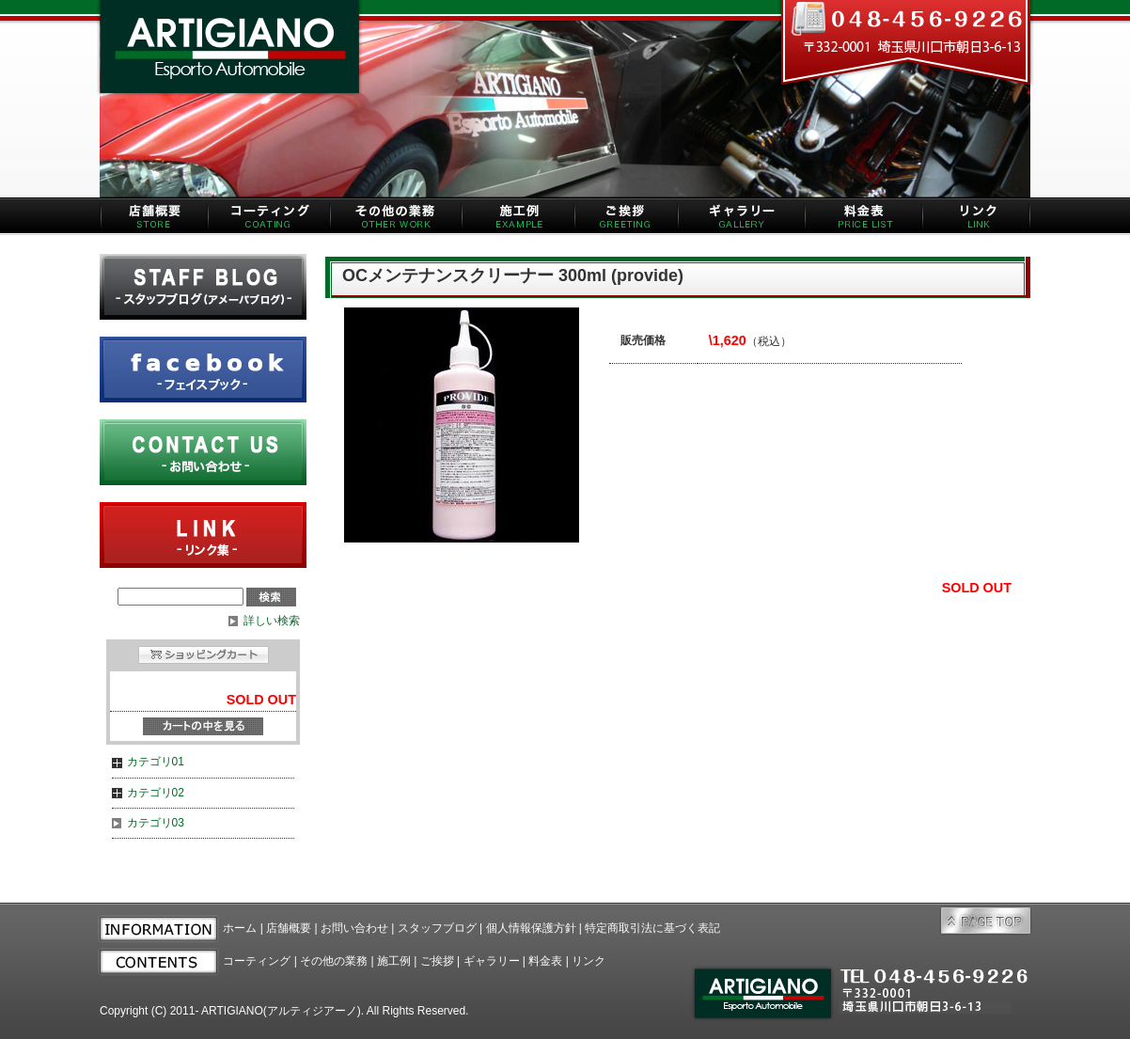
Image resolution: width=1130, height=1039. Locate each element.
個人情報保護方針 (531, 928)
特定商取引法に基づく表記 (652, 928)
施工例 (394, 961)
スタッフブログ (437, 928)
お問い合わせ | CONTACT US (203, 452)
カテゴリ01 (155, 761)
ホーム (240, 928)
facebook (203, 369)
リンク (588, 961)
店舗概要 (288, 928)
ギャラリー (491, 961)
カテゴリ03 (155, 822)
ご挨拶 (437, 961)
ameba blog (203, 287)
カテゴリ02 (155, 792)
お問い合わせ (354, 928)
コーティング (256, 961)
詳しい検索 (271, 620)
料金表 (545, 961)
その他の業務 (334, 961)
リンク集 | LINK (203, 535)
